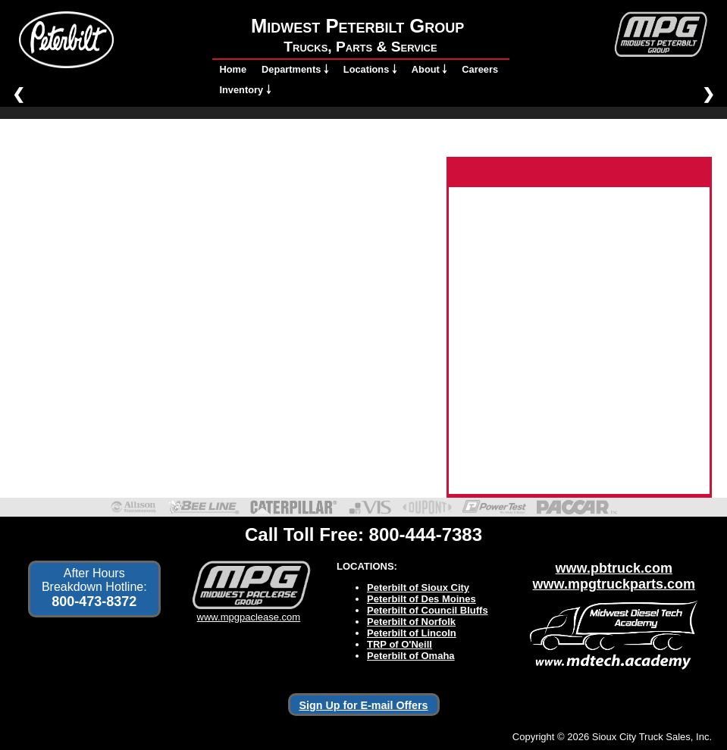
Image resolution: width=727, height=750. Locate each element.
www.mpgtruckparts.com (614, 584)
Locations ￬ (369, 69)
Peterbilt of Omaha (411, 655)
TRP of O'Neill (399, 644)
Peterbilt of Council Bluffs (427, 610)
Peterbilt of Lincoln (411, 633)
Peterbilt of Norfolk (411, 621)
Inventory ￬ (245, 89)
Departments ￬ (295, 69)
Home (233, 69)
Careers (480, 69)
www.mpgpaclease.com (248, 611)
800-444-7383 (425, 534)
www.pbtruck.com (614, 568)
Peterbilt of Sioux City (418, 587)
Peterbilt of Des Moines (421, 599)
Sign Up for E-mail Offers (363, 705)
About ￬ (429, 69)
